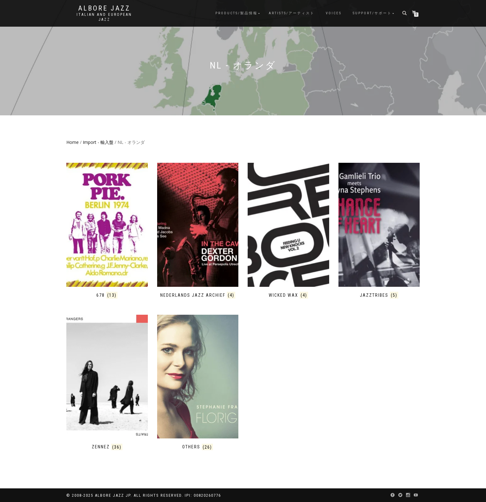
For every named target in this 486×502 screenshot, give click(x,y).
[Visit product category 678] (107, 230)
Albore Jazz (104, 8)
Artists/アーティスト (292, 13)
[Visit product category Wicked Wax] (288, 230)
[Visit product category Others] (197, 382)
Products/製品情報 (236, 13)
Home (72, 142)
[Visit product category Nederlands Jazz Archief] (197, 230)
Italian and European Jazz (104, 17)
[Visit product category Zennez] (107, 382)
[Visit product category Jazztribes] (379, 230)
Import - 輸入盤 (98, 142)
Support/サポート (372, 13)
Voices (334, 13)
